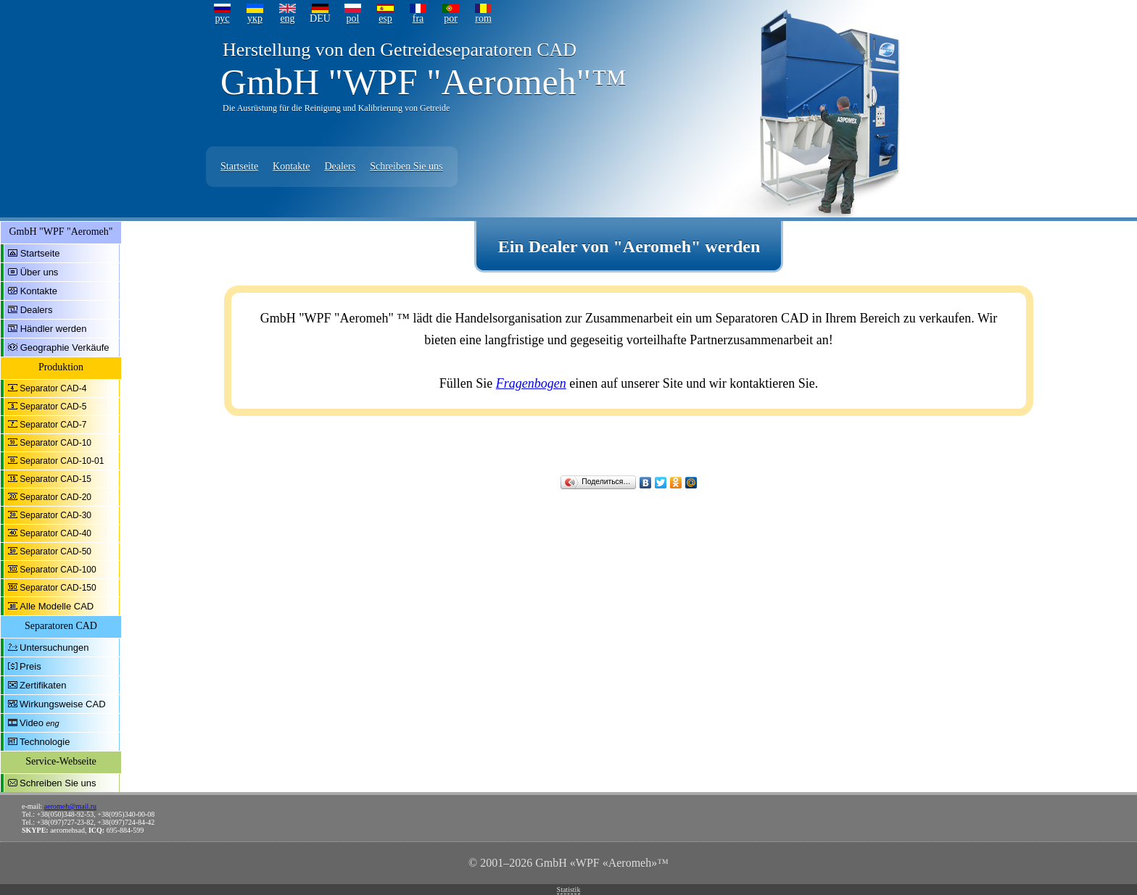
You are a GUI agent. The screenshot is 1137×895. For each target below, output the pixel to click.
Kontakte (291, 166)
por (451, 18)
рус (222, 18)
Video (32, 722)
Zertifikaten (43, 685)
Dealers (339, 166)
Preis (30, 666)
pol (353, 18)
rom (483, 18)
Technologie (45, 741)
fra (418, 18)
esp (385, 18)
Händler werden (53, 328)
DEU (320, 18)
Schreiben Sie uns (406, 166)
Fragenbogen (531, 383)
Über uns (39, 272)
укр (254, 18)
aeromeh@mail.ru (70, 806)
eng (287, 18)
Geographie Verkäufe (64, 347)
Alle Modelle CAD (57, 606)
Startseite (239, 166)
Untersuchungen (54, 647)
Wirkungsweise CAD (62, 704)
